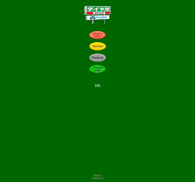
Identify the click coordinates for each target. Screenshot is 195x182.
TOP (97, 85)
